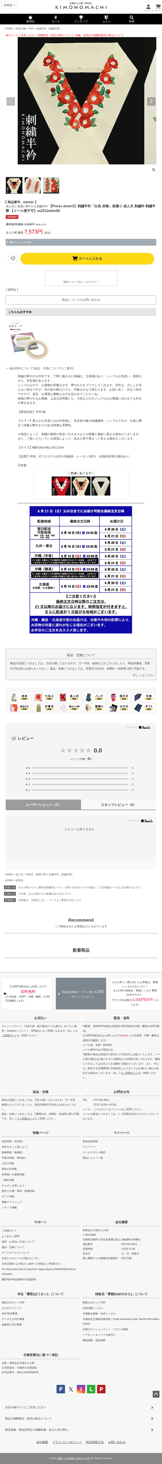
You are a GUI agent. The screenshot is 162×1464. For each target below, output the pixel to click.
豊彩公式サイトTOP (13, 1302)
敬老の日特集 (9, 1168)
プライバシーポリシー (67, 1442)
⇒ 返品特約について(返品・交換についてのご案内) (39, 368)
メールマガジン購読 (94, 1152)
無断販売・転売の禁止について (56, 35)
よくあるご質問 (10, 1236)
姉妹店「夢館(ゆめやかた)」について (121, 1294)
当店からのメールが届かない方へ (21, 1258)
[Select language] (9, 5)
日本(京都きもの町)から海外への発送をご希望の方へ (32, 1263)
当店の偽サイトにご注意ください (25, 1407)
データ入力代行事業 (13, 1319)
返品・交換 (41, 1092)
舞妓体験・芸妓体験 (94, 1340)
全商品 (19, 880)
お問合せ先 (122, 1092)
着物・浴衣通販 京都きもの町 (73, 1458)
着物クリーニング (12, 1202)
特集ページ (41, 1133)
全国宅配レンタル (93, 1308)
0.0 (98, 750)
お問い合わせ (117, 1442)
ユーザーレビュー (43, 805)
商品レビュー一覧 (93, 1157)
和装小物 (21, 28)
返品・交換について (13, 1247)
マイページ (122, 1133)
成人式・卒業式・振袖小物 (31, 874)
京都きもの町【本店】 (81, 3)
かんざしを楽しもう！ (14, 1185)
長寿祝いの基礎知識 (13, 1174)
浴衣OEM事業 (10, 1313)
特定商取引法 (95, 1442)
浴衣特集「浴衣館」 (13, 1141)
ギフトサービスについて (16, 1252)
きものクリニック (12, 1308)
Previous (11, 101)
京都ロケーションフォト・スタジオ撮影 (105, 1329)
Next (151, 101)
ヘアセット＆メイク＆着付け (99, 1334)
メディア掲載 (9, 1207)
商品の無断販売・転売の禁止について (28, 1418)
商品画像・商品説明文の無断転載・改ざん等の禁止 (36, 1429)
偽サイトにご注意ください (21, 35)
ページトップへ (156, 1394)
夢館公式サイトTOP (94, 1302)
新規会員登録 (90, 1141)
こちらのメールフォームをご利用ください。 (119, 1109)
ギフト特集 (8, 1196)
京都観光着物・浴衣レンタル (99, 1313)
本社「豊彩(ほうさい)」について (40, 1294)
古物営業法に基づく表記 (40, 1355)
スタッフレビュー (118, 805)
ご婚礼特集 (8, 1179)
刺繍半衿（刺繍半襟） (49, 28)
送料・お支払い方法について (18, 1241)
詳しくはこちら (143, 675)
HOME (9, 28)
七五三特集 (8, 1163)
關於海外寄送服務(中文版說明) (19, 1279)
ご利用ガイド (9, 1035)
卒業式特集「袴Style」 (15, 1157)
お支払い (40, 1018)
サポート (40, 1222)
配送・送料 (122, 1018)
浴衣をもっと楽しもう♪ (15, 1146)
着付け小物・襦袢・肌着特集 (18, 1190)
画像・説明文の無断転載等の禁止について (100, 35)
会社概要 (121, 1222)
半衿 (31, 28)
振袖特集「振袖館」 (13, 1152)
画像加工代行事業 (12, 1324)
